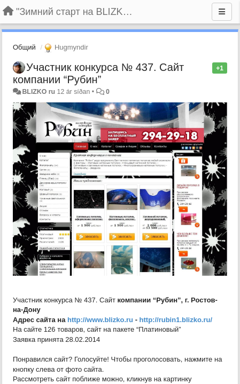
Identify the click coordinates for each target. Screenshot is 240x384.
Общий (24, 47)
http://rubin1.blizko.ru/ (176, 320)
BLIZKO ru (39, 91)
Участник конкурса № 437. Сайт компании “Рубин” (98, 73)
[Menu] (222, 12)
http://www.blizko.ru (100, 320)
